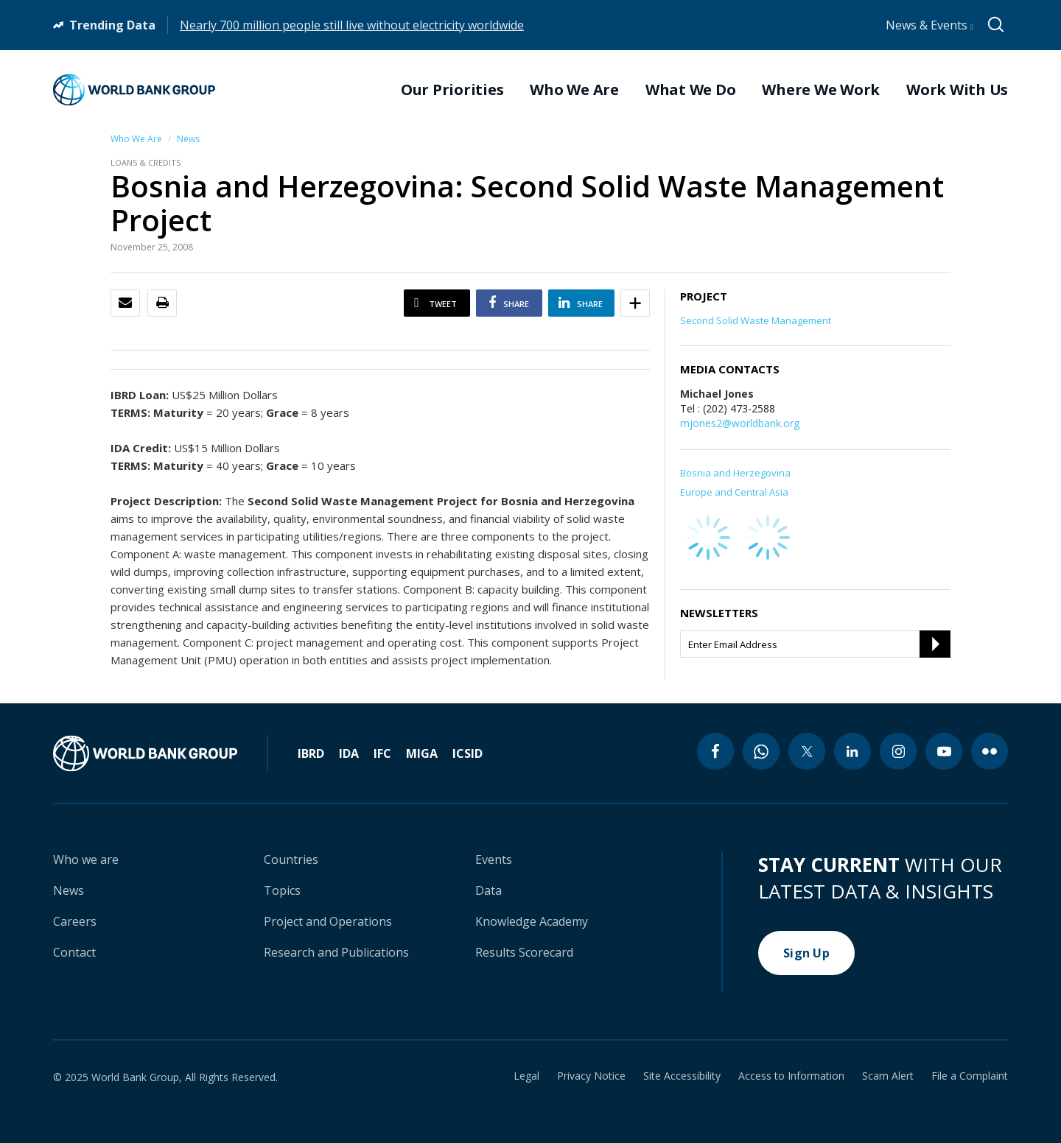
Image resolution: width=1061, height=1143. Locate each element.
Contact (74, 952)
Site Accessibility (682, 1076)
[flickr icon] (989, 751)
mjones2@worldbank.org (739, 423)
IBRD (311, 753)
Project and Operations (328, 921)
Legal (526, 1076)
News (188, 139)
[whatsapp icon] (761, 751)
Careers (75, 921)
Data (488, 890)
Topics (282, 890)
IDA (349, 753)
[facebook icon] (715, 751)
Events (493, 859)
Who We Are (136, 139)
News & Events (929, 25)
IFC (382, 753)
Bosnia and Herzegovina (735, 472)
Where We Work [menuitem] (821, 89)
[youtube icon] (943, 751)
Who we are (86, 859)
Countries (291, 859)
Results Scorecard (524, 952)
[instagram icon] (898, 751)
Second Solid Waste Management (755, 320)
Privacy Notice (591, 1076)
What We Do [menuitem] (690, 89)
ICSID (467, 753)
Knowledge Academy (531, 921)
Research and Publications (336, 952)
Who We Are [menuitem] (574, 89)
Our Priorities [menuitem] (452, 89)
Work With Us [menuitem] (957, 89)
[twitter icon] (806, 751)
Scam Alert (888, 1076)
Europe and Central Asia (734, 492)
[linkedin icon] (852, 751)
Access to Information (791, 1076)
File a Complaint (969, 1076)
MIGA (422, 753)
